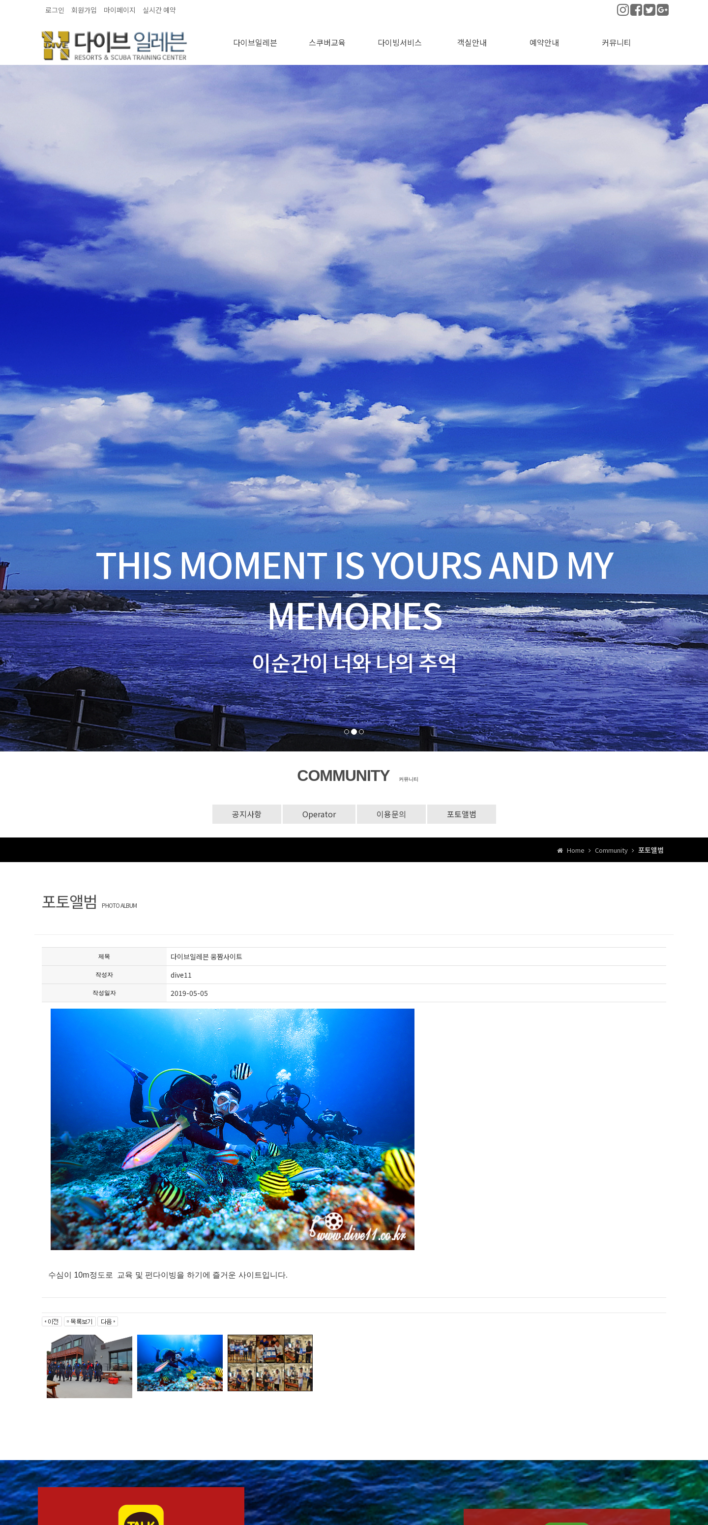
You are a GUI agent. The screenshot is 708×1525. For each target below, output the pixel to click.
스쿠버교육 (327, 36)
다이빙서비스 (400, 36)
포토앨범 (461, 807)
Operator (319, 807)
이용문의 (391, 807)
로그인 (54, 10)
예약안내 (544, 36)
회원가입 (84, 10)
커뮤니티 (616, 36)
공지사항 (247, 807)
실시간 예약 (159, 10)
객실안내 (472, 36)
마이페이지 (120, 10)
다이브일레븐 (255, 36)
